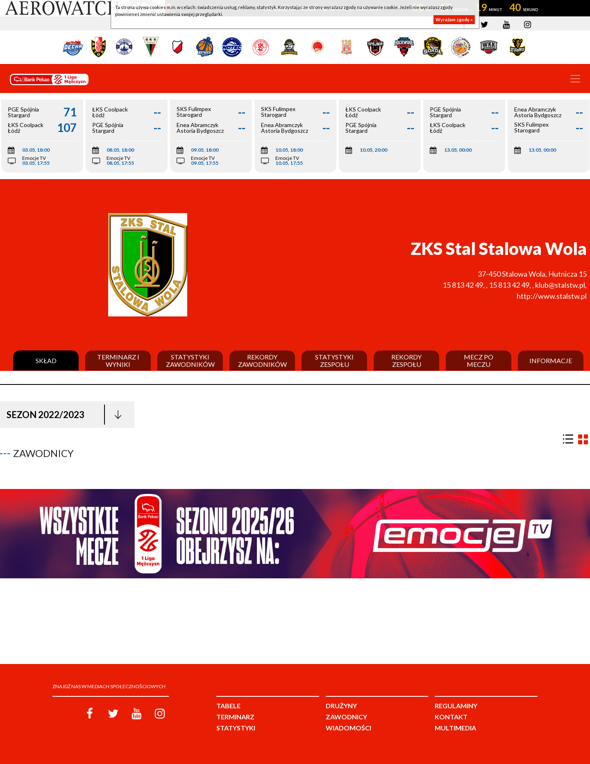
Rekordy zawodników (262, 360)
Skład (46, 360)
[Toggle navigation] (575, 78)
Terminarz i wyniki (118, 360)
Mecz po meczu (478, 360)
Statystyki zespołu (334, 360)
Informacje (550, 360)
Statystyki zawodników (190, 360)
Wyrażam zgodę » (454, 19)
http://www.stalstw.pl (552, 295)
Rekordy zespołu (406, 360)
